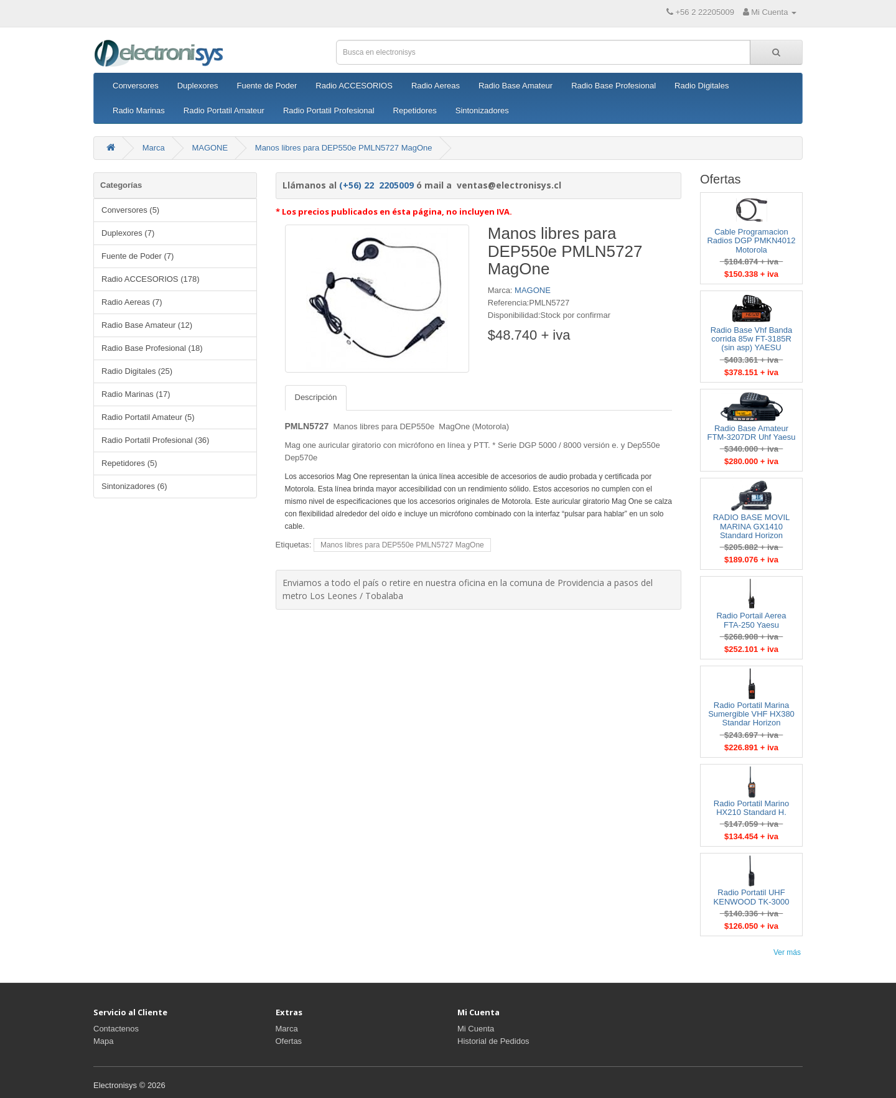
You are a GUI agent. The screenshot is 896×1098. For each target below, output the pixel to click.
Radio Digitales (701, 85)
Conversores (136, 85)
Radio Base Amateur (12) (146, 325)
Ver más (787, 952)
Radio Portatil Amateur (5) (148, 417)
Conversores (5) (130, 210)
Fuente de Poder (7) (137, 256)
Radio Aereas (435, 85)
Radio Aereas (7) (131, 302)
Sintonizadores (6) (134, 486)
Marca (153, 147)
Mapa (103, 1041)
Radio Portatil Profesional (329, 110)
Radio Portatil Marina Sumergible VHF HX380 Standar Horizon (751, 714)
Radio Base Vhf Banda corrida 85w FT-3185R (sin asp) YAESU (752, 339)
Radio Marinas (139, 110)
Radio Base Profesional (613, 85)
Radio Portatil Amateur (224, 110)
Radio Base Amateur (515, 85)
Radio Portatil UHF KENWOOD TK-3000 (752, 897)
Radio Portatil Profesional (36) (155, 440)
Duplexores (197, 85)
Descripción (316, 397)
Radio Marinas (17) (135, 394)
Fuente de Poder (266, 85)
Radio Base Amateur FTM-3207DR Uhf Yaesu (751, 433)
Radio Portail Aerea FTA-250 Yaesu (751, 620)
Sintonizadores (482, 110)
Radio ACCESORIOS (354, 85)
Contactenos (116, 1028)
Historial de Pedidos (493, 1041)
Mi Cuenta (475, 1028)
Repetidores (415, 110)
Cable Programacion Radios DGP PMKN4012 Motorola (751, 240)
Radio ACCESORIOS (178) (150, 279)
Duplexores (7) (127, 233)
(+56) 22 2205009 (376, 185)
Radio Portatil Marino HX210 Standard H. (751, 808)
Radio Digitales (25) (136, 371)
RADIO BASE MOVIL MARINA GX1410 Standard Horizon (751, 526)
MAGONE (210, 147)
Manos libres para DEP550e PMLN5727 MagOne (343, 147)
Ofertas (289, 1041)
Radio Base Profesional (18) (152, 348)
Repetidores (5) (129, 463)
